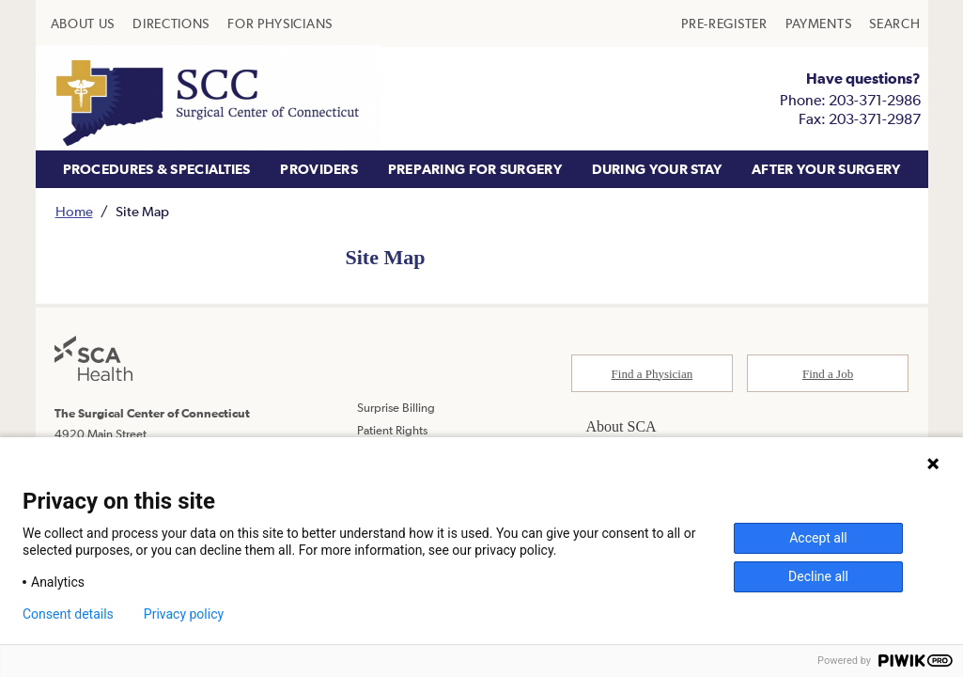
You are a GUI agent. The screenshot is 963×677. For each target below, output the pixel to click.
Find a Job (827, 374)
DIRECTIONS (171, 23)
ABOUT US (83, 23)
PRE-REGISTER (724, 23)
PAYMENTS (818, 23)
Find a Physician (652, 374)
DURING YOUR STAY (657, 169)
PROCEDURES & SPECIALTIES (157, 169)
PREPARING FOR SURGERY (475, 169)
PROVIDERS (319, 169)
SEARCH (894, 23)
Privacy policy (184, 614)
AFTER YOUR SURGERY (826, 169)
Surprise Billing (396, 408)
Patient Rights (392, 430)
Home (74, 211)
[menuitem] (83, 23)
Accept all (818, 537)
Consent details (68, 614)
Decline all (818, 576)
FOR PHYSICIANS (280, 23)
